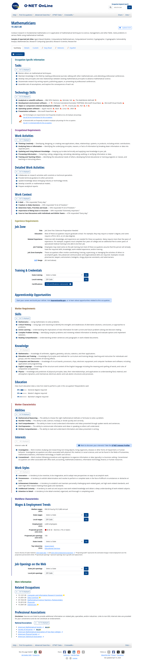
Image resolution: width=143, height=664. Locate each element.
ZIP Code (49, 279)
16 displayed (42, 623)
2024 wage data (41, 553)
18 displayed (23, 414)
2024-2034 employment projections (62, 553)
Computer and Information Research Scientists (45, 595)
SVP (35, 260)
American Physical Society (27, 634)
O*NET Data (57, 15)
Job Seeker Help (26, 655)
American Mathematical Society (30, 627)
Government (49, 546)
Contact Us (36, 655)
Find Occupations (25, 15)
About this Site (105, 655)
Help (14, 15)
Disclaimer (120, 655)
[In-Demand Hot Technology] (95, 100)
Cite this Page (75, 655)
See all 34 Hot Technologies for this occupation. (37, 117)
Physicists (31, 602)
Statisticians (32, 605)
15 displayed (23, 318)
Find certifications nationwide (58, 284)
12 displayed (23, 70)
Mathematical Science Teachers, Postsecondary (45, 600)
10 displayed (23, 592)
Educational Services (52, 548)
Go (129, 7)
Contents (17, 54)
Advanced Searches (42, 15)
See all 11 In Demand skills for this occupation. (37, 123)
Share (120, 15)
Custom (35, 48)
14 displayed (23, 172)
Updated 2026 (125, 28)
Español (71, 48)
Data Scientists (33, 597)
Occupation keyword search (120, 4)
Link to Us (67, 655)
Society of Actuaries (25, 629)
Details (26, 48)
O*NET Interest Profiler (121, 445)
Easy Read (47, 48)
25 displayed (23, 97)
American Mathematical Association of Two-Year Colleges (39, 632)
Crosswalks (68, 15)
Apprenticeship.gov (58, 300)
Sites (127, 15)
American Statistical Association (30, 636)
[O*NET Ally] (47, 627)
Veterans (59, 48)
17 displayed (23, 140)
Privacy (113, 655)
